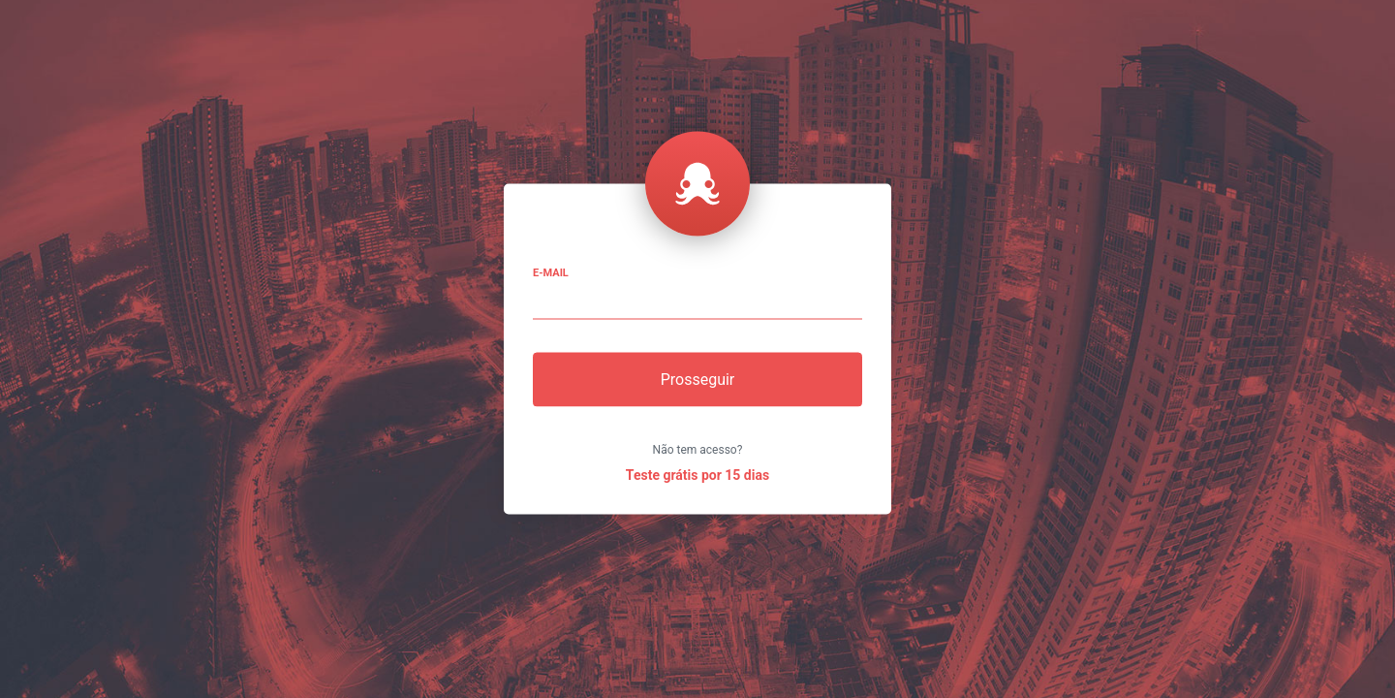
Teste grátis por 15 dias (697, 475)
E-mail (551, 273)
